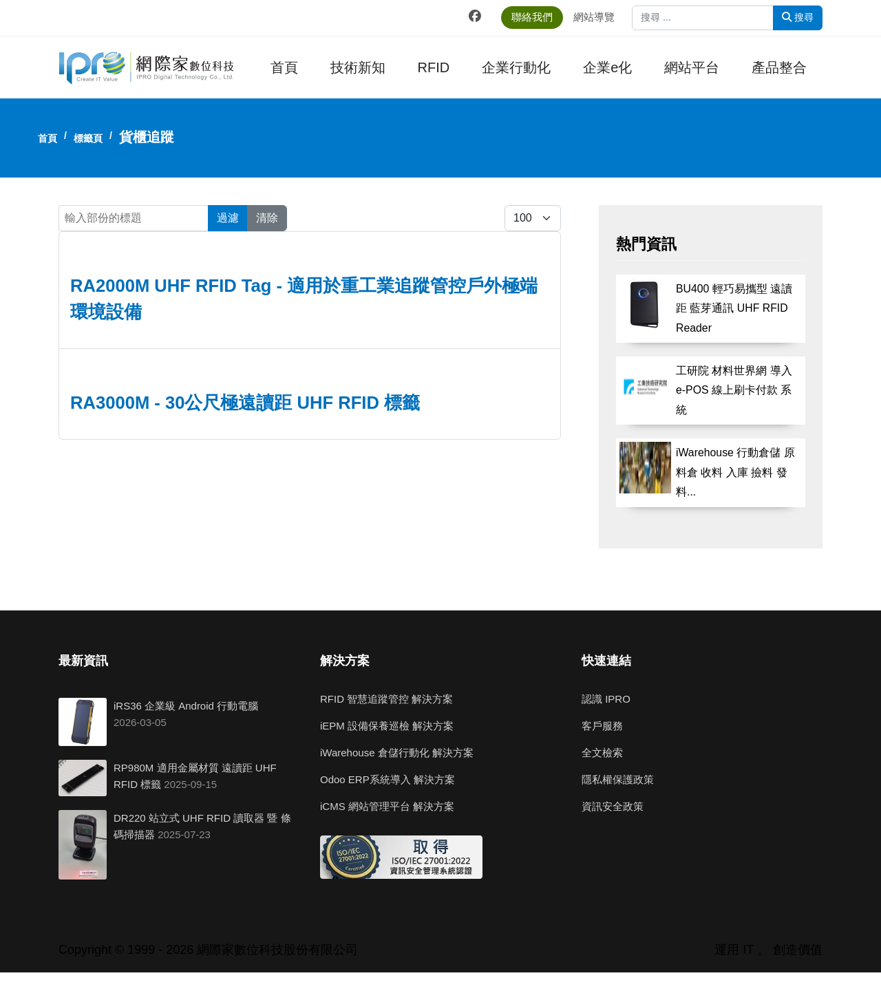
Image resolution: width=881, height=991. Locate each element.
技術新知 (357, 67)
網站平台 (691, 67)
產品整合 (779, 67)
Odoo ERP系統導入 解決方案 (387, 779)
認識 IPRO (606, 699)
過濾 (228, 218)
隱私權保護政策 (618, 779)
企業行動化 (516, 67)
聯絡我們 (532, 17)
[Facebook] (475, 16)
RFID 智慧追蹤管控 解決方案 (386, 699)
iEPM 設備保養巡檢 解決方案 (387, 726)
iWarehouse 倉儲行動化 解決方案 (397, 752)
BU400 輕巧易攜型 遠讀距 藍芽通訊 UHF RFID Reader (734, 308)
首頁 (284, 67)
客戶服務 (602, 726)
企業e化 (607, 67)
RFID (434, 67)
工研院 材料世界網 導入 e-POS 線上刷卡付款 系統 (734, 390)
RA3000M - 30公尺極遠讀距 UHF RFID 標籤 (245, 402)
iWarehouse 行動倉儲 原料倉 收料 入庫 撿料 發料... (735, 472)
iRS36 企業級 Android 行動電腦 (186, 706)
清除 (267, 218)
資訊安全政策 (613, 806)
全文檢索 (602, 752)
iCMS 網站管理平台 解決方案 (387, 806)
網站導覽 (594, 17)
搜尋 (798, 17)
